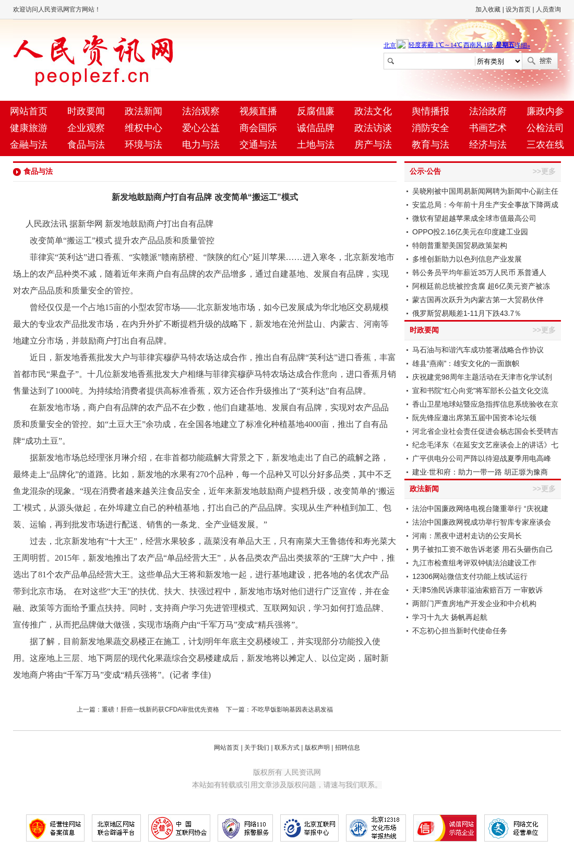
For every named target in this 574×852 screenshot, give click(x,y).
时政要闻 (86, 111)
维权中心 (143, 128)
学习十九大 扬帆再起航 (449, 617)
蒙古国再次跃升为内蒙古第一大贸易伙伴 (478, 299)
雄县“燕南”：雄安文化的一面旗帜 (465, 363)
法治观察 (201, 111)
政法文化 (373, 111)
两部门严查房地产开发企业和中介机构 (474, 603)
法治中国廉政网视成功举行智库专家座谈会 (481, 522)
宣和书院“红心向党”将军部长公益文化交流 (480, 390)
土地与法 (315, 144)
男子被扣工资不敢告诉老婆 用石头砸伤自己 (482, 549)
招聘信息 (347, 747)
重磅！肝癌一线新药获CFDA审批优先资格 (160, 709)
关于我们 (256, 747)
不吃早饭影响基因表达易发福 (292, 709)
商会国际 (258, 128)
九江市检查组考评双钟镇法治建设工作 (474, 563)
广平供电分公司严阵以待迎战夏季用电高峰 (481, 458)
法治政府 (488, 111)
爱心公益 (201, 128)
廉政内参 (545, 111)
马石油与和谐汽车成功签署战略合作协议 (478, 350)
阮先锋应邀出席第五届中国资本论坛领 (474, 417)
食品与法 (86, 144)
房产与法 (373, 144)
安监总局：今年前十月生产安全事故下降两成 (485, 204)
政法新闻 (143, 111)
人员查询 (548, 9)
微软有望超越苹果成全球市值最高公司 (474, 218)
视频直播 (258, 111)
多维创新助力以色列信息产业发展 (467, 259)
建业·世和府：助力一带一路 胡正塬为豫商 (480, 472)
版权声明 (317, 747)
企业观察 (86, 128)
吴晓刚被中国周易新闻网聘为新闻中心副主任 (485, 191)
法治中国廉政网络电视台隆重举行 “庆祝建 (480, 508)
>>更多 (544, 171)
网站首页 (28, 111)
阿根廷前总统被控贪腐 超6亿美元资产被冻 (481, 286)
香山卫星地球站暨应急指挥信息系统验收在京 (485, 404)
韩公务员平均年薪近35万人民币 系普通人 (479, 272)
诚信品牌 (315, 128)
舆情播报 (430, 111)
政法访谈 (373, 128)
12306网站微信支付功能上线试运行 (470, 576)
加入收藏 (487, 9)
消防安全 (430, 128)
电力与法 (201, 144)
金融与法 (28, 144)
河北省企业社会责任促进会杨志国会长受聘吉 (485, 431)
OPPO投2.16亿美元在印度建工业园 (470, 232)
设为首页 (518, 9)
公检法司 (545, 128)
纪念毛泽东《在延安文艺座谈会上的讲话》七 (485, 445)
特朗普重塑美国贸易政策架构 (459, 245)
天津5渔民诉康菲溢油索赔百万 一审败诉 (477, 590)
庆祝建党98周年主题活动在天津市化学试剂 (482, 377)
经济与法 (488, 144)
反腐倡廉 (315, 111)
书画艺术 (488, 128)
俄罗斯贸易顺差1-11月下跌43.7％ (466, 313)
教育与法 (430, 144)
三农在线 (545, 144)
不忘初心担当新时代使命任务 (459, 630)
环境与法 (143, 144)
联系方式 (287, 747)
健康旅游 (28, 128)
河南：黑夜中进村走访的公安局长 (467, 535)
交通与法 (258, 144)
